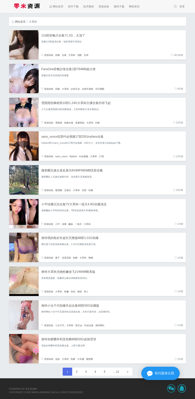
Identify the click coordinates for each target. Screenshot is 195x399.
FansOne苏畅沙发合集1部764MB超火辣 (68, 69)
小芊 (57, 224)
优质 (84, 190)
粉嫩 (66, 291)
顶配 (79, 55)
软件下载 (73, 6)
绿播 (64, 224)
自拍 (73, 291)
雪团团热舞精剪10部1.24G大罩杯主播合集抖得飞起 (76, 103)
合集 (64, 55)
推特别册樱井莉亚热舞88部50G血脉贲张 (68, 339)
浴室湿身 (66, 257)
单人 (86, 291)
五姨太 (67, 190)
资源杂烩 (103, 6)
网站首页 (56, 6)
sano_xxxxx (61, 156)
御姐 (79, 291)
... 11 (116, 371)
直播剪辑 (79, 122)
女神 (86, 55)
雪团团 (58, 122)
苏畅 (57, 55)
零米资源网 (31, 389)
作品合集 (89, 325)
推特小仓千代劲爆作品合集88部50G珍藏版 (70, 305)
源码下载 (119, 6)
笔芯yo (78, 325)
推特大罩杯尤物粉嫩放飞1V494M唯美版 (68, 271)
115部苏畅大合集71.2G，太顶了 (63, 35)
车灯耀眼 (99, 88)
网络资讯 (134, 6)
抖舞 (97, 122)
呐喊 (90, 257)
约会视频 (83, 156)
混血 (57, 359)
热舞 (75, 257)
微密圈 (58, 190)
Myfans (73, 156)
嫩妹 (70, 224)
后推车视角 (87, 88)
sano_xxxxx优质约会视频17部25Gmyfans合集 (72, 136)
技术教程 (88, 6)
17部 (101, 156)
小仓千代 (59, 325)
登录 (182, 6)
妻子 (57, 257)
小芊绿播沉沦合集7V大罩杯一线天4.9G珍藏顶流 (73, 204)
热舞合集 (68, 122)
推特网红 (100, 325)
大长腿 (80, 359)
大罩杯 (71, 55)
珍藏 (90, 190)
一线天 (78, 224)
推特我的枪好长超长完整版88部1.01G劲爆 (70, 238)
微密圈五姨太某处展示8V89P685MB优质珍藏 (72, 170)
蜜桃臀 (89, 359)
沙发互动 (75, 88)
